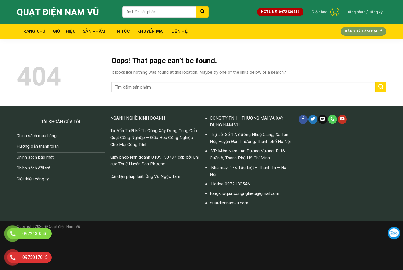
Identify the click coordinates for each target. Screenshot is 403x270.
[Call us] (332, 119)
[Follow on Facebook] (303, 119)
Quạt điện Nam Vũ (58, 12)
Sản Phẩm (94, 31)
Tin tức (121, 31)
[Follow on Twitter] (312, 119)
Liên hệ (179, 31)
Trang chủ (33, 31)
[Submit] (202, 12)
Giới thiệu (64, 31)
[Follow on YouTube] (342, 119)
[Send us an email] (322, 119)
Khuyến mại (150, 31)
